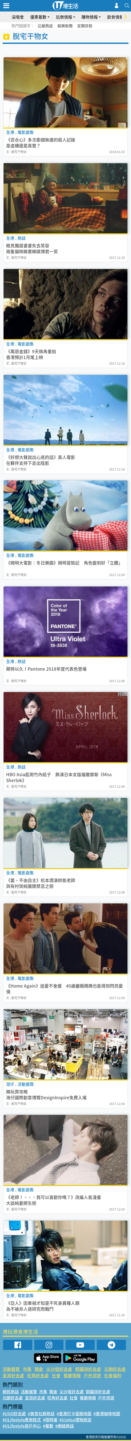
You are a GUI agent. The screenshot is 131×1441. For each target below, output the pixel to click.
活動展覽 (11, 1369)
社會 (56, 1375)
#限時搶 (50, 1420)
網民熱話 (11, 1391)
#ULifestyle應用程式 (22, 1420)
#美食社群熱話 (41, 1413)
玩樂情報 (64, 17)
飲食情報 (115, 17)
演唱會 (18, 17)
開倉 (39, 1369)
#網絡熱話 (64, 1426)
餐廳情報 (72, 1375)
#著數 (48, 1426)
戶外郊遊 (92, 1375)
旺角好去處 (38, 1375)
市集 (27, 1369)
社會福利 (112, 1375)
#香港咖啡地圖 (106, 1413)
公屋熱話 (45, 26)
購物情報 (89, 17)
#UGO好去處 (14, 1413)
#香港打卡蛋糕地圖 (74, 1413)
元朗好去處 (115, 1369)
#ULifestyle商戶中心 (22, 1426)
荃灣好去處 (13, 1375)
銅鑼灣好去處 (88, 1369)
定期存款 (84, 26)
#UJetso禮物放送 (75, 1420)
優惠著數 (38, 17)
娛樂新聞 (65, 26)
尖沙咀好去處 (59, 1369)
